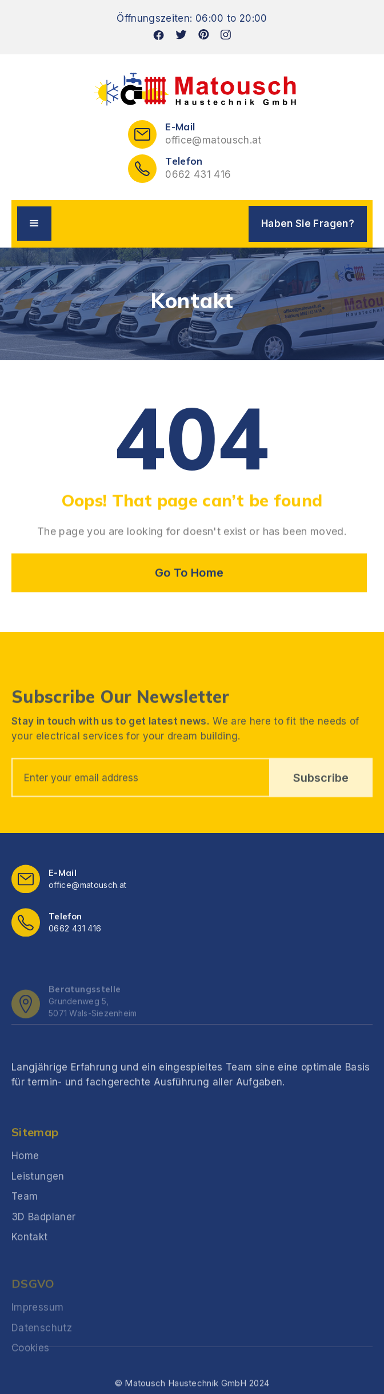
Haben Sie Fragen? (307, 223)
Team (24, 1224)
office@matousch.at (213, 140)
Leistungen (38, 1204)
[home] (192, 90)
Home (25, 1184)
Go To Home (189, 573)
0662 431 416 (198, 174)
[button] (34, 223)
